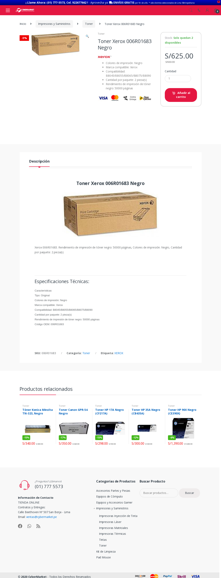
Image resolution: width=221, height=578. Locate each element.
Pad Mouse (100, 557)
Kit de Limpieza (103, 551)
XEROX (118, 353)
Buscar (189, 493)
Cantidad (170, 71)
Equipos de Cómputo (106, 496)
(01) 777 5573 (49, 486)
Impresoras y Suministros (54, 24)
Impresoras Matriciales (109, 528)
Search (190, 10)
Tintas (98, 540)
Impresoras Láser (105, 522)
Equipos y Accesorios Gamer (111, 502)
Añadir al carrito (183, 95)
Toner (89, 24)
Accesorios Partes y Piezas (110, 491)
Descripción (39, 161)
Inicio (23, 24)
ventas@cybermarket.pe (41, 517)
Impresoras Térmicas (108, 534)
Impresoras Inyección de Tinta (113, 516)
